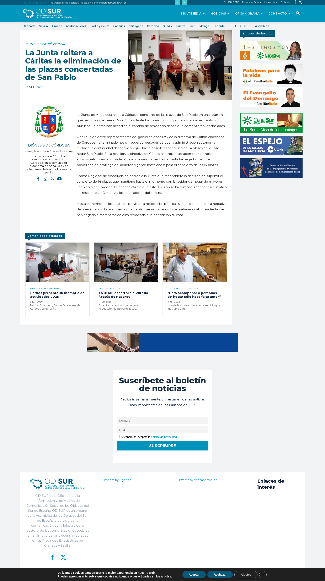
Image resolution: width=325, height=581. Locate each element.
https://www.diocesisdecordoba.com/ (49, 151)
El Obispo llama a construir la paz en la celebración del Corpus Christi (89, 2)
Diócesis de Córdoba (45, 44)
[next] (184, 2)
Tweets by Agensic (117, 480)
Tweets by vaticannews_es (198, 480)
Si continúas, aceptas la (147, 437)
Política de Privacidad (185, 574)
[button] (298, 13)
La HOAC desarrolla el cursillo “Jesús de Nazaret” (123, 295)
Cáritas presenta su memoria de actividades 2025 (57, 295)
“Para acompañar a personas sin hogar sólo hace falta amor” (194, 295)
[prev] (177, 2)
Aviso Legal (212, 574)
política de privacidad (164, 437)
